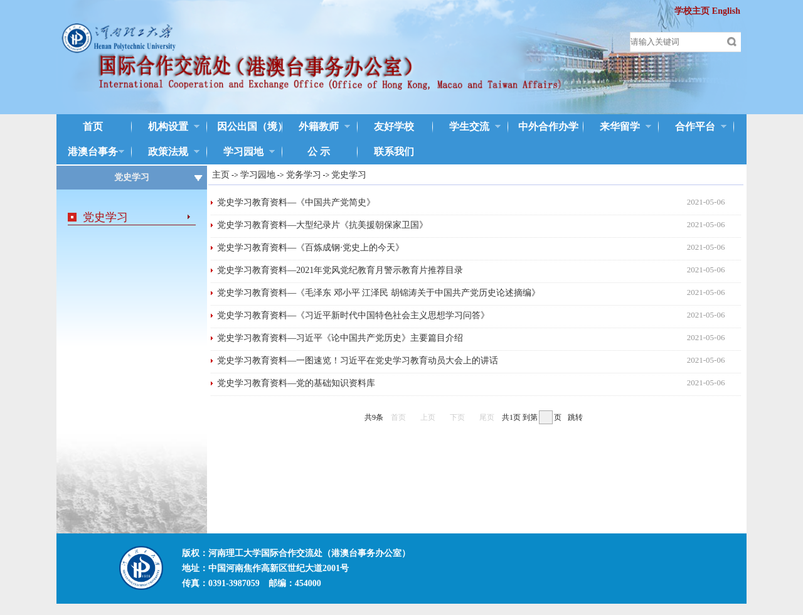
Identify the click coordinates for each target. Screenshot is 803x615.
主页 (221, 174)
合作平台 (692, 127)
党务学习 (303, 174)
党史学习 (105, 217)
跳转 (575, 417)
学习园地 (241, 152)
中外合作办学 (543, 127)
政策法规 (165, 152)
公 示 (318, 151)
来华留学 (617, 127)
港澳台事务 (90, 152)
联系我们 (394, 151)
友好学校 (394, 126)
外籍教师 (316, 127)
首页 (93, 126)
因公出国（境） (243, 127)
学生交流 (467, 127)
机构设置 (165, 127)
